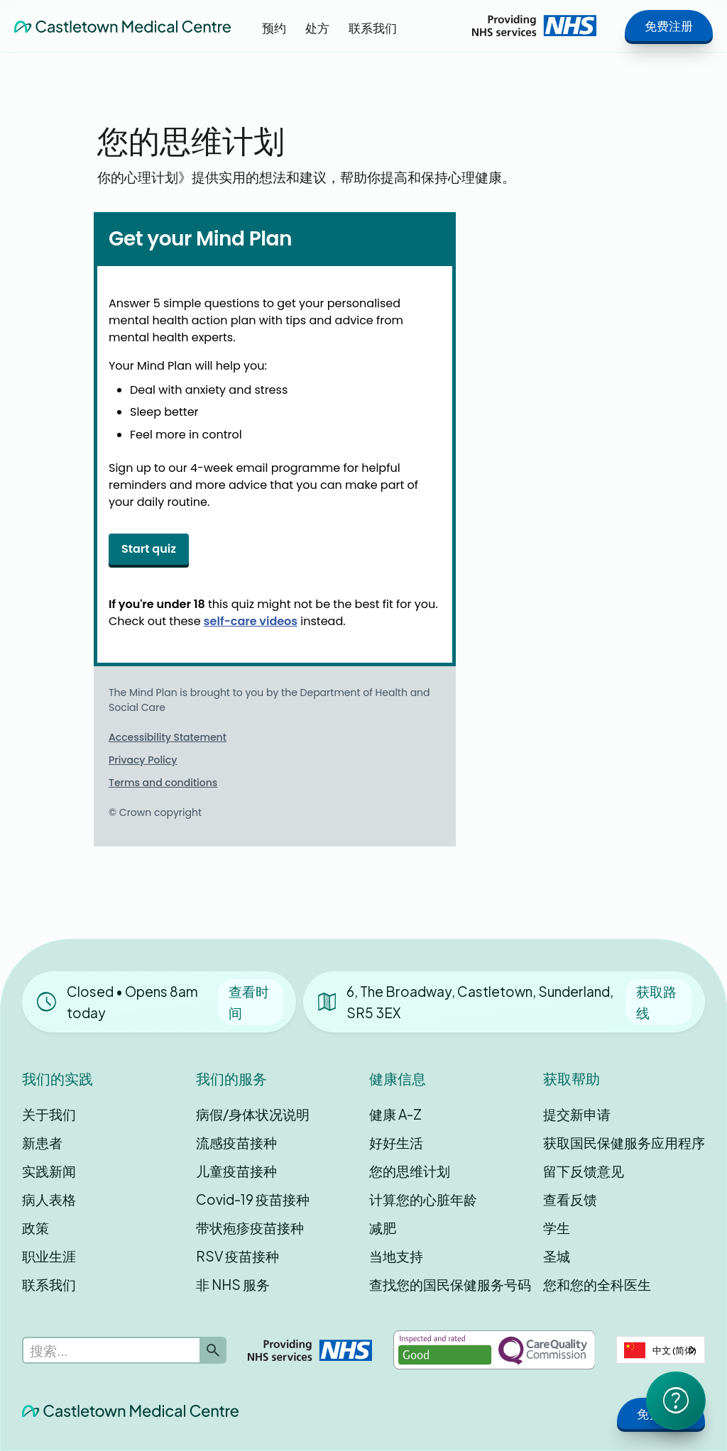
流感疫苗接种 (236, 1142)
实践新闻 (49, 1170)
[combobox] (660, 1350)
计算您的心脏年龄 (423, 1199)
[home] (122, 25)
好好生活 (396, 1142)
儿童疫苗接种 (236, 1170)
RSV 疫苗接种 (237, 1255)
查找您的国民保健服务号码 (450, 1284)
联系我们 (49, 1284)
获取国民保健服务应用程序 (624, 1142)
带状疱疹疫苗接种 (250, 1227)
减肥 (382, 1227)
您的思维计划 (409, 1170)
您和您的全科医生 (597, 1284)
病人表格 (49, 1199)
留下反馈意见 (583, 1170)
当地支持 (396, 1255)
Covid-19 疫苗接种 (253, 1199)
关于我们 (49, 1113)
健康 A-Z (395, 1113)
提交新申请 (577, 1113)
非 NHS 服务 (233, 1284)
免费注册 (669, 25)
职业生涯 (49, 1255)
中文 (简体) (660, 1350)
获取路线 (656, 1002)
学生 (556, 1227)
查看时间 (249, 1002)
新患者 (42, 1142)
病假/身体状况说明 (253, 1113)
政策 (35, 1227)
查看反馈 (570, 1199)
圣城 (556, 1255)
